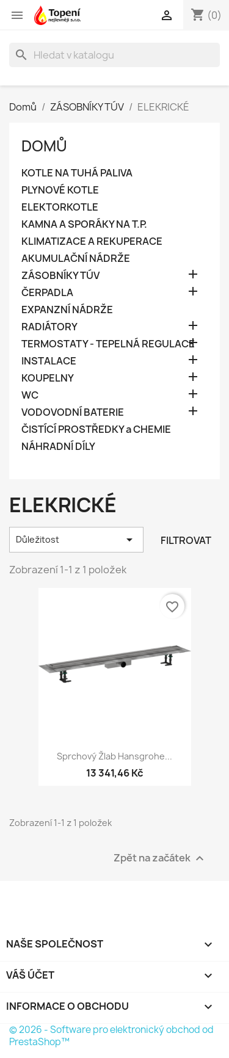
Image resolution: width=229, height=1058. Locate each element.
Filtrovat (186, 540)
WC (29, 395)
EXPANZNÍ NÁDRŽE (67, 309)
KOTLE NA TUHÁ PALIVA (77, 173)
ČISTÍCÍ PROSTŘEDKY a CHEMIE (96, 429)
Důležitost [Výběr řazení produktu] (76, 539)
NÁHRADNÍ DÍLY (58, 446)
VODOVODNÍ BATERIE (72, 412)
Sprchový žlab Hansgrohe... (114, 756)
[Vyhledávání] (114, 55)
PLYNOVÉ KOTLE (60, 190)
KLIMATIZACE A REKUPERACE (91, 241)
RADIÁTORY (49, 327)
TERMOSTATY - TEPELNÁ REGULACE (108, 344)
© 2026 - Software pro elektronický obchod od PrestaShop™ (111, 1035)
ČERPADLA (47, 292)
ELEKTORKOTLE (59, 207)
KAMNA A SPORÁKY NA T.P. (84, 224)
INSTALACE (48, 361)
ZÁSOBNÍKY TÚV (60, 275)
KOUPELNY (47, 378)
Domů (44, 146)
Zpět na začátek (160, 858)
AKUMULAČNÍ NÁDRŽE (75, 258)
